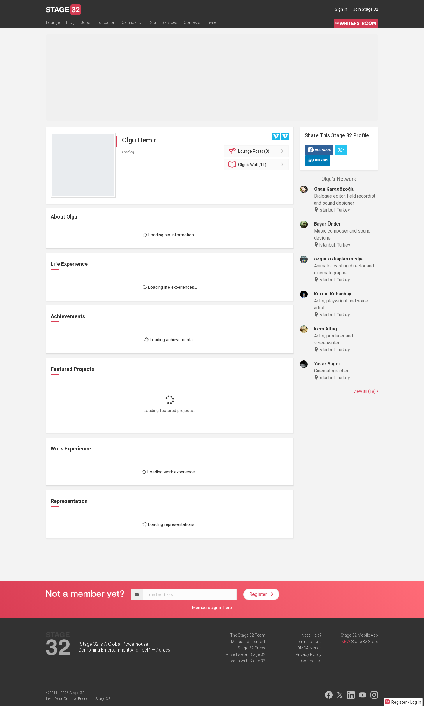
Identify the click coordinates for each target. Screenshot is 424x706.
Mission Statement (248, 641)
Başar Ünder (327, 224)
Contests (192, 22)
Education (106, 22)
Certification (133, 22)
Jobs (85, 22)
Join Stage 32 (365, 9)
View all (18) (365, 391)
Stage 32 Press (251, 648)
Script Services (163, 22)
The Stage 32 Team (247, 635)
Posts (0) (257, 151)
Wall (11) (257, 164)
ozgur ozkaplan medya (339, 259)
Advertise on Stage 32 (245, 654)
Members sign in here (212, 607)
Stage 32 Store (364, 641)
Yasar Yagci (327, 364)
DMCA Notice (309, 648)
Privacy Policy (308, 654)
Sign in (341, 9)
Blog (70, 22)
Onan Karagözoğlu (334, 189)
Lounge (53, 22)
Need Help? (311, 635)
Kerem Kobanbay (332, 294)
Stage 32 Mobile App (359, 635)
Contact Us (311, 661)
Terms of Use (309, 641)
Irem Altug (325, 329)
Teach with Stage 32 (247, 661)
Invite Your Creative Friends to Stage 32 (78, 698)
